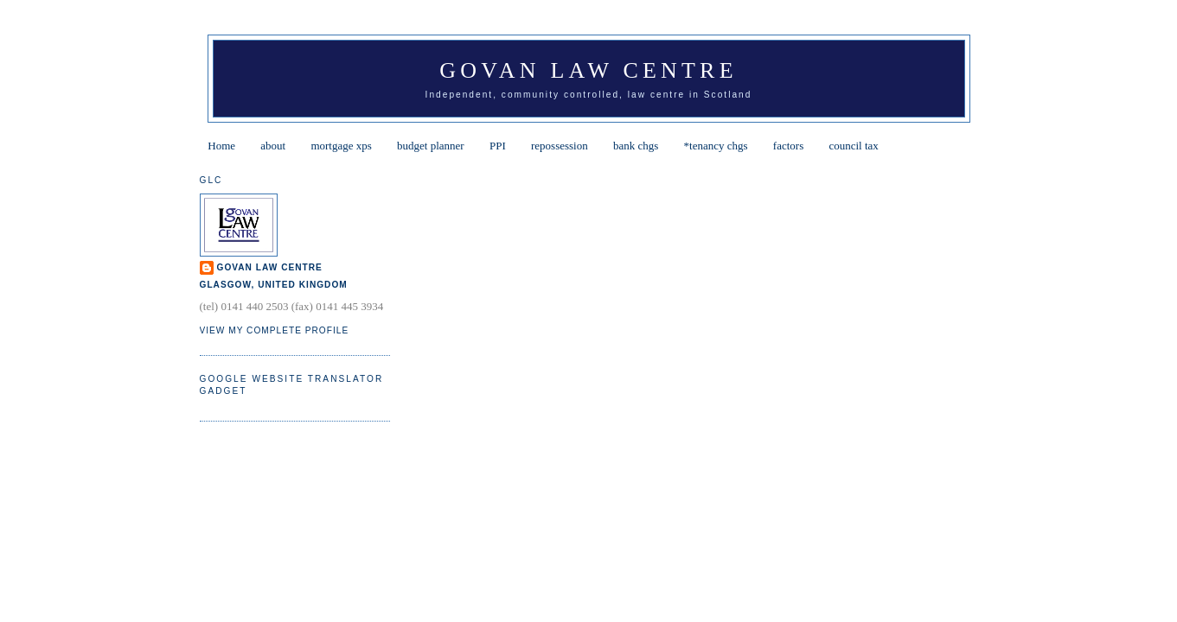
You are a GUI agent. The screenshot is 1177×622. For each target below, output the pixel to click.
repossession (559, 145)
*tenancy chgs (716, 145)
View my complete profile (274, 330)
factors (788, 145)
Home (221, 145)
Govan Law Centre (588, 70)
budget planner (430, 145)
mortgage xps (340, 145)
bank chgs (635, 145)
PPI (497, 145)
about (272, 145)
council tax (853, 145)
